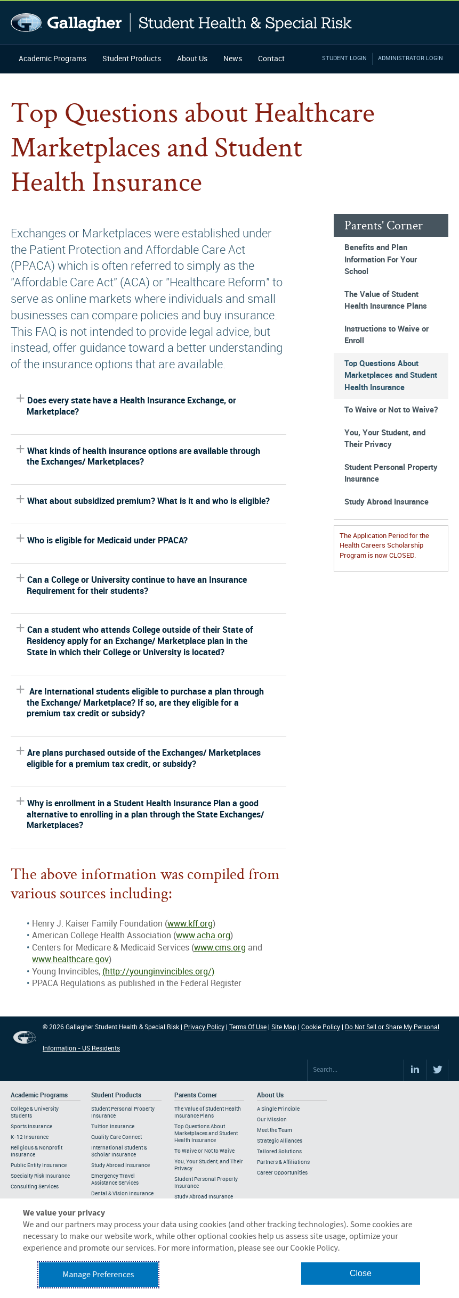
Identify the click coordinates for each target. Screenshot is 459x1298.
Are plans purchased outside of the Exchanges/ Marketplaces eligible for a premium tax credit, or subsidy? (144, 759)
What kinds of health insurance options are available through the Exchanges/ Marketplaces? (143, 457)
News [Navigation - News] (232, 59)
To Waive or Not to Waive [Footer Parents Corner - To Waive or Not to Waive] (204, 1151)
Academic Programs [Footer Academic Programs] (39, 1095)
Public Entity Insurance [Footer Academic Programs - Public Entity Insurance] (39, 1165)
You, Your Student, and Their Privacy (384, 439)
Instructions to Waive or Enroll (386, 335)
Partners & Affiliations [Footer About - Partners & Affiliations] (283, 1162)
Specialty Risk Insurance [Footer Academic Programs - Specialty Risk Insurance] (40, 1176)
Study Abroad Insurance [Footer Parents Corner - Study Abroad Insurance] (203, 1197)
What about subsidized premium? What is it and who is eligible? (148, 501)
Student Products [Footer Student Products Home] (116, 1095)
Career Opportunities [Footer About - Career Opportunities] (282, 1173)
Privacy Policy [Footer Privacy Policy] (204, 1027)
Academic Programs (52, 59)
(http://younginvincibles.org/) (158, 972)
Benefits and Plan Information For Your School (380, 260)
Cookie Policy (320, 1027)
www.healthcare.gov (70, 959)
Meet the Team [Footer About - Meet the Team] (274, 1130)
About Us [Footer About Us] (270, 1095)
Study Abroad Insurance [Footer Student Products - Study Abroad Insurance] (120, 1165)
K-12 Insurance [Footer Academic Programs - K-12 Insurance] (30, 1137)
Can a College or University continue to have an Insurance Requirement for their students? (137, 586)
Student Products (131, 59)
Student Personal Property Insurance (391, 474)
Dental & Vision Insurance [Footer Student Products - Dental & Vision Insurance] (122, 1193)
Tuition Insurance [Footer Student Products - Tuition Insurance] (112, 1126)
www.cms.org (220, 948)
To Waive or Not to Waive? (391, 410)
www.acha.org (203, 935)
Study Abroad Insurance (386, 502)
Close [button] (361, 1273)
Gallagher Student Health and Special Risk (181, 22)
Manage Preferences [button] (98, 1274)
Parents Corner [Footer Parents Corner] (195, 1095)
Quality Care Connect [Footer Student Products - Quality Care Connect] (116, 1137)
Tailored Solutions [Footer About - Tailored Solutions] (279, 1151)
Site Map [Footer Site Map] (283, 1027)
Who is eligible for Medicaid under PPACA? (107, 540)
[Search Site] (356, 1070)
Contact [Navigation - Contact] (271, 59)
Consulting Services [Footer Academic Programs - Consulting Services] (35, 1186)
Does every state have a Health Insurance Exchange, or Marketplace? (131, 406)
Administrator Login (410, 58)
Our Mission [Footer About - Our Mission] (272, 1119)
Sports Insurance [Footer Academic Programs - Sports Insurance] (31, 1126)
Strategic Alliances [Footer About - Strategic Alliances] (279, 1141)
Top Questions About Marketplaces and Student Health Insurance (390, 376)
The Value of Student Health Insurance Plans (385, 301)
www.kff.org (190, 924)
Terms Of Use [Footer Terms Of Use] (248, 1027)
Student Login (344, 58)
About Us (192, 59)
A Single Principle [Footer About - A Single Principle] (278, 1109)
